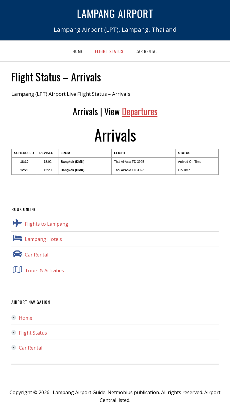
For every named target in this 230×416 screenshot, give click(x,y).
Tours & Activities (44, 270)
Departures (140, 111)
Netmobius (120, 392)
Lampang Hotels (43, 239)
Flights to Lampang (46, 224)
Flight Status (33, 333)
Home (25, 318)
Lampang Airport (115, 12)
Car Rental (36, 254)
